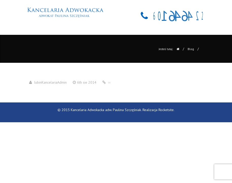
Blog (191, 49)
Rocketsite (166, 110)
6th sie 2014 (86, 82)
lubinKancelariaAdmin (50, 82)
